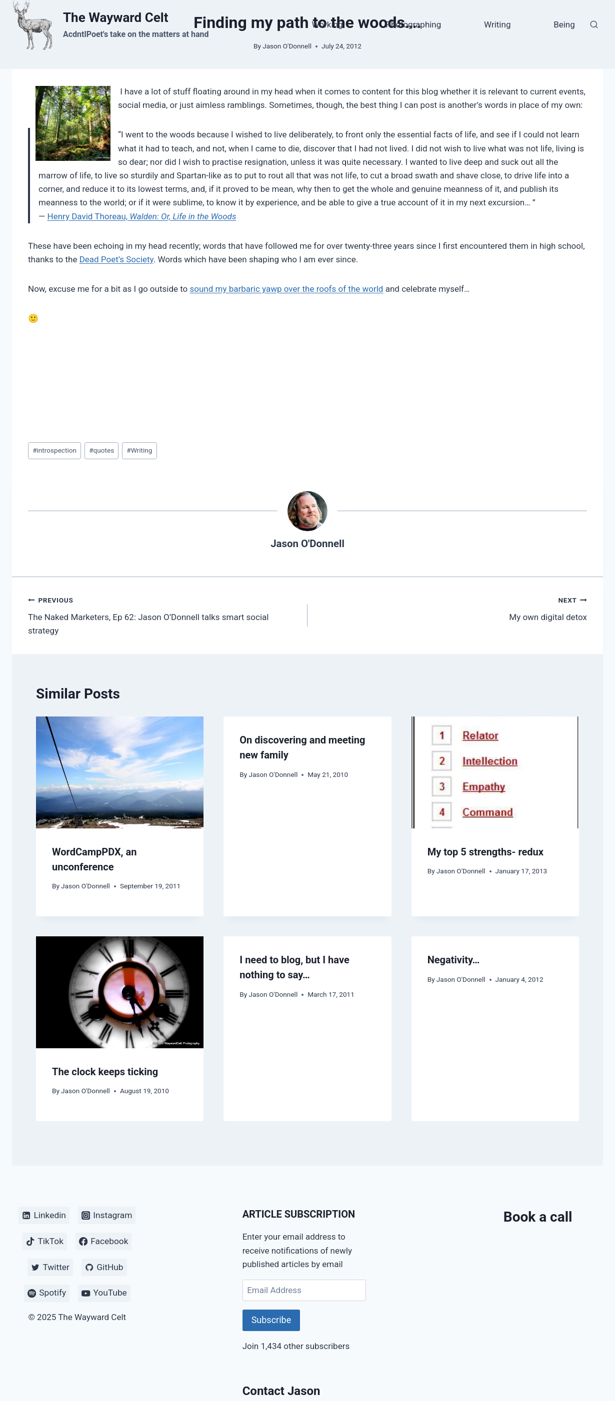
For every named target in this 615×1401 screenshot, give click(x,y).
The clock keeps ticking (105, 1072)
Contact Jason (281, 1391)
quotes (101, 450)
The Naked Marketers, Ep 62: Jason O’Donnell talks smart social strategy (163, 614)
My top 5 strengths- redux (486, 852)
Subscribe (272, 1320)
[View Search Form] (594, 25)
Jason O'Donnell (307, 544)
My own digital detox (451, 608)
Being (564, 24)
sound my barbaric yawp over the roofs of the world (287, 289)
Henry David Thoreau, (142, 216)
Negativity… (454, 960)
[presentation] (120, 772)
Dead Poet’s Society (117, 259)
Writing (497, 24)
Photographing (413, 24)
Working (327, 24)
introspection (54, 450)
